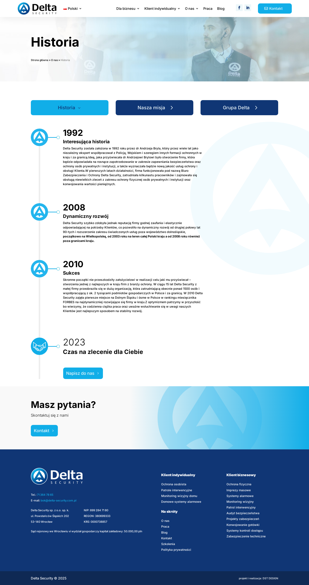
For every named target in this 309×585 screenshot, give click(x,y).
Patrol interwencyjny (241, 507)
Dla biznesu (125, 9)
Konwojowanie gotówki (242, 525)
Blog (221, 9)
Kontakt (276, 8)
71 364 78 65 (45, 494)
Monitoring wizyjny (240, 501)
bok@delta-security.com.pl (58, 500)
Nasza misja (151, 107)
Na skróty (169, 511)
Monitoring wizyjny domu (179, 496)
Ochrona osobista (173, 484)
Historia (66, 107)
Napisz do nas (80, 373)
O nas (189, 9)
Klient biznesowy (241, 475)
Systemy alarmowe (239, 496)
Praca (207, 9)
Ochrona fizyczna (238, 484)
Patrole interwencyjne (176, 490)
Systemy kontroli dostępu (244, 530)
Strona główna (39, 60)
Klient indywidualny (160, 9)
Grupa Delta (236, 107)
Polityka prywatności (176, 549)
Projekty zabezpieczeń (242, 519)
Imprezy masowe (238, 490)
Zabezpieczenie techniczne (246, 536)
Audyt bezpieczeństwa (242, 513)
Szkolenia (168, 544)
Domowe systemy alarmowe (181, 501)
